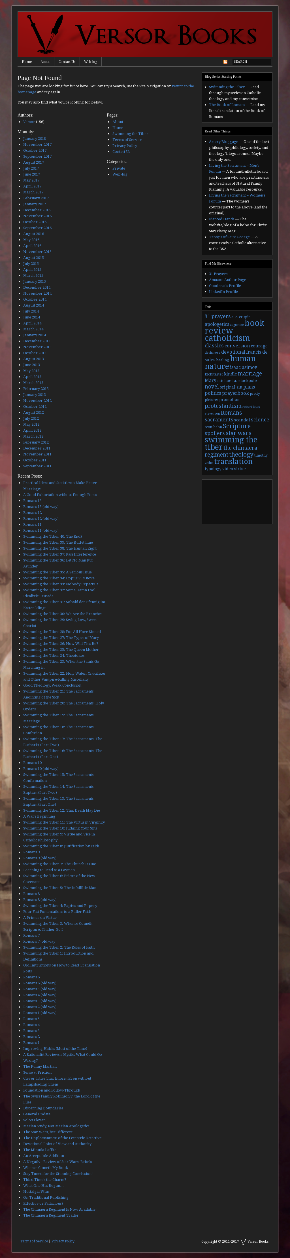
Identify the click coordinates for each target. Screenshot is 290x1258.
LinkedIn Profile (223, 292)
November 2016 (37, 216)
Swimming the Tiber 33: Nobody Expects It (60, 584)
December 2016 (36, 210)
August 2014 (33, 305)
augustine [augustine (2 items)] (237, 325)
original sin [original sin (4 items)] (231, 387)
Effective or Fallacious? (43, 1203)
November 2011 (37, 454)
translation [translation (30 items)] (233, 461)
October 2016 (34, 222)
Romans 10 (32, 763)
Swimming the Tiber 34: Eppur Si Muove (59, 578)
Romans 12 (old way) (41, 518)
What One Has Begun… (43, 1185)
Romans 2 (31, 1037)
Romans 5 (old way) (40, 989)
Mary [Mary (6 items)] (210, 380)
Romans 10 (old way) (41, 769)
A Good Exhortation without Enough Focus (60, 495)
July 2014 (31, 311)
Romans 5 (31, 1019)
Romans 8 (31, 894)
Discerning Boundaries (43, 1108)
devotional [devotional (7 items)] (233, 352)
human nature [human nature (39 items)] (230, 362)
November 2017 (37, 144)
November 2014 (37, 293)
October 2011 (34, 460)
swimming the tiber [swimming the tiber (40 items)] (231, 443)
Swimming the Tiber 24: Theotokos (53, 655)
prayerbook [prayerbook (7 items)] (235, 393)
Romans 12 (32, 512)
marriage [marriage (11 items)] (250, 373)
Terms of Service (127, 140)
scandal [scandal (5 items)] (242, 420)
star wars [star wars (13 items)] (238, 433)
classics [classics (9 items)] (214, 346)
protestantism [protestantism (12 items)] (223, 406)
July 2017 (31, 168)
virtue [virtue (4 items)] (240, 469)
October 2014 (34, 299)
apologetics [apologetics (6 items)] (217, 324)
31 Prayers (218, 274)
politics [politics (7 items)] (213, 393)
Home (27, 62)
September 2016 (37, 228)
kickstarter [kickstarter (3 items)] (214, 374)
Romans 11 (32, 524)
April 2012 (32, 430)
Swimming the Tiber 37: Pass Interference (59, 554)
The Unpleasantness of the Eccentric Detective (62, 1138)
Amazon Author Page (227, 280)
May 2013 (31, 371)
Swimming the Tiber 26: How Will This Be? (60, 643)
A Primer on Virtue (40, 917)
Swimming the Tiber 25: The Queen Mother (61, 649)
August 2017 (33, 162)
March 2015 (33, 275)
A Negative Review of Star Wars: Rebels (57, 1162)
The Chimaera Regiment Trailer (51, 1215)
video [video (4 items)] (227, 469)
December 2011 (36, 448)
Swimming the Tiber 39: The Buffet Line (58, 542)
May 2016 (31, 240)
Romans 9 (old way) (40, 858)
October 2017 (34, 150)
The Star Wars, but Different (47, 1132)
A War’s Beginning (39, 816)
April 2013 (32, 377)
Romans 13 (32, 501)
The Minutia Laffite (39, 1150)
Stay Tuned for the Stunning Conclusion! (58, 1174)
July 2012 (31, 418)
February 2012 (36, 442)
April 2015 (32, 269)
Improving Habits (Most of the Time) (55, 1048)
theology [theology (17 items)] (241, 454)
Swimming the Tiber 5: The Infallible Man (59, 888)
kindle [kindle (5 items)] (230, 374)
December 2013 (36, 341)
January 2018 (34, 138)
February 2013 (36, 389)
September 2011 (37, 466)
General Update (36, 1114)
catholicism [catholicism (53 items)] (227, 338)
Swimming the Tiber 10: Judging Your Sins (60, 828)
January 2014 (34, 335)
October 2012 (34, 406)
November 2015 (37, 252)
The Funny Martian (40, 1066)
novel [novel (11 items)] (212, 386)
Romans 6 (31, 977)
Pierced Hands (221, 219)
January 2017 (34, 204)
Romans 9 (31, 852)
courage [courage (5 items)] (259, 346)
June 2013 (31, 365)
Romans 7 (31, 935)
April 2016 (32, 246)
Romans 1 (31, 1042)
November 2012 (37, 400)
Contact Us (67, 62)
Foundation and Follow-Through (51, 1090)
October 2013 (34, 353)
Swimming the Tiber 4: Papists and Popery (60, 906)
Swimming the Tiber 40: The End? (52, 536)
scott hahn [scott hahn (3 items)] (213, 427)
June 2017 (31, 174)
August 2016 (33, 234)
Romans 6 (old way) (40, 983)
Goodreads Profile (225, 286)
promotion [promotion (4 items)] (229, 399)
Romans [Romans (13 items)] (231, 412)
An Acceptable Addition (43, 1156)
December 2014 (36, 287)
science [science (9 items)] (260, 420)
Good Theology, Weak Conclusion (52, 685)
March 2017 (33, 192)
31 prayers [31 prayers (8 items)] (218, 316)
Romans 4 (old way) (40, 995)
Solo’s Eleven (34, 1120)
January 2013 (34, 394)
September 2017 (37, 156)
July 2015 (31, 263)
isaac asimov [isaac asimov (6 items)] (243, 367)
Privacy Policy (124, 145)
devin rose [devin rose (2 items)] (212, 352)
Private (118, 168)
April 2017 (32, 186)
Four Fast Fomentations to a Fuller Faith (57, 911)
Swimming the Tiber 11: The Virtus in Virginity (64, 822)
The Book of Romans (227, 105)
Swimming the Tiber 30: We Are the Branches (62, 614)
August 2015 (33, 258)
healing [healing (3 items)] (222, 360)
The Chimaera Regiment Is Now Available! (60, 1209)
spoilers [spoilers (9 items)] (215, 433)
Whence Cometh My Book (45, 1168)
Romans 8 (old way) (40, 900)
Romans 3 (31, 1031)
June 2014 (31, 317)
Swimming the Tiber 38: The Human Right (60, 548)
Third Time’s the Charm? (44, 1179)
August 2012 (33, 412)
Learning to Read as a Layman (49, 870)
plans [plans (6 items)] (249, 387)
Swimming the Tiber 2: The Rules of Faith (59, 947)
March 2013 (33, 383)
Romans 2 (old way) (40, 1007)
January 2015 (34, 281)
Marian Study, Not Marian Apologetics (56, 1126)
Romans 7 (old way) (40, 941)
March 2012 (33, 436)
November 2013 (37, 347)
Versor (29, 122)
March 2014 (33, 329)
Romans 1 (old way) (40, 1013)
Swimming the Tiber (130, 134)
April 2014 (32, 323)
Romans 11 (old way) (41, 530)
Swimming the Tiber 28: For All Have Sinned (62, 632)
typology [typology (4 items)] (213, 469)
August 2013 (33, 359)
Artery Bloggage (223, 142)
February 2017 (36, 198)
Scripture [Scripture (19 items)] (237, 426)
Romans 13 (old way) (41, 507)
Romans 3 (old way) (40, 1001)
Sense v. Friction (37, 1072)
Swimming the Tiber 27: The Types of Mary (61, 638)
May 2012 (31, 424)
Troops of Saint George (229, 237)
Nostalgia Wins (36, 1191)
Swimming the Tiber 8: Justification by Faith (61, 846)
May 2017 (31, 180)
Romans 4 (31, 1025)
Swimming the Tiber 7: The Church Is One (59, 864)
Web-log (90, 62)
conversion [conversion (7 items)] (237, 346)
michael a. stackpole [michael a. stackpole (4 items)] (237, 380)
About (45, 62)
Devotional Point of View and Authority (57, 1144)
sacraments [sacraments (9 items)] (219, 420)
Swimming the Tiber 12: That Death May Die (61, 810)
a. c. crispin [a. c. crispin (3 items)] (241, 317)
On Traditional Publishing (46, 1197)
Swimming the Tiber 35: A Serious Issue (57, 572)
